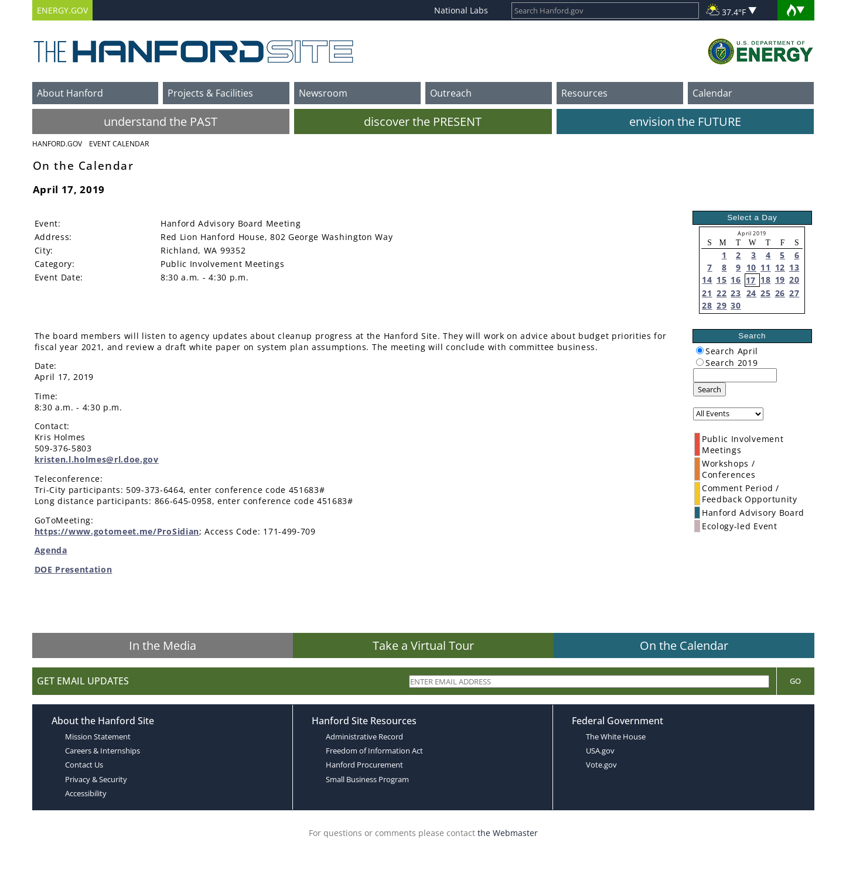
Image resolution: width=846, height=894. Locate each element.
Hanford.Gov (57, 144)
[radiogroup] (700, 350)
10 (751, 267)
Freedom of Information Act (374, 750)
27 (794, 293)
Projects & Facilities (210, 93)
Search (709, 389)
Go (795, 681)
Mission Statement (98, 736)
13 (794, 267)
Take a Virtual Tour (423, 645)
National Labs (461, 10)
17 (751, 280)
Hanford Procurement (364, 764)
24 (751, 293)
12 (780, 267)
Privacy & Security (96, 779)
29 (721, 305)
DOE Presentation (73, 569)
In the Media (162, 645)
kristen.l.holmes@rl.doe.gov (97, 459)
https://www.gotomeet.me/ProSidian (117, 531)
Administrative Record (364, 736)
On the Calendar (684, 645)
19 (780, 279)
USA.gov (600, 750)
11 (765, 267)
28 (707, 305)
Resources (584, 93)
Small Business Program (367, 779)
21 (707, 293)
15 (721, 279)
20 (794, 279)
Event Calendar (119, 144)
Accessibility (86, 793)
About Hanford (70, 93)
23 (736, 293)
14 (707, 279)
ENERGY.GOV (62, 10)
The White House (616, 736)
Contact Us (84, 764)
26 (780, 293)
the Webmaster (507, 832)
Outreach (451, 93)
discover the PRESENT (423, 121)
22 (721, 293)
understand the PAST (160, 121)
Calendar (712, 93)
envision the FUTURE (685, 121)
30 (736, 305)
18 (765, 279)
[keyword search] (735, 375)
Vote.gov (601, 764)
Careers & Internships (102, 750)
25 (765, 293)
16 (736, 279)
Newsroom (323, 93)
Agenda (51, 550)
